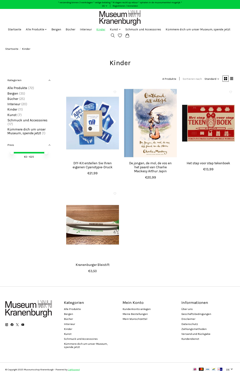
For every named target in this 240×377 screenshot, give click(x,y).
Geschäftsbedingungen (196, 314)
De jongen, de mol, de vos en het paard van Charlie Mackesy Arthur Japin (150, 167)
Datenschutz (189, 324)
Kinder (100, 29)
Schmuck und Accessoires (143, 29)
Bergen (56, 29)
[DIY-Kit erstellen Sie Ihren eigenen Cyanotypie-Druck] (92, 123)
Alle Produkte (17, 88)
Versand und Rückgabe (195, 334)
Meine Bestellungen (135, 314)
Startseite (14, 29)
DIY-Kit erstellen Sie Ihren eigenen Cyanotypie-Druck (93, 165)
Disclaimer (188, 319)
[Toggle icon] (112, 35)
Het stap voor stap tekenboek (208, 163)
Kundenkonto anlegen (137, 309)
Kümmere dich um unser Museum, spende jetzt (198, 29)
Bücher (70, 29)
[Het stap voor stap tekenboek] (208, 123)
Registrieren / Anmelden (125, 6)
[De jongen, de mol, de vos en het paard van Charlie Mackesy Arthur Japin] (150, 123)
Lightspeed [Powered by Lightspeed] (74, 370)
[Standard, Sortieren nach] (211, 79)
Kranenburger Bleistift (92, 265)
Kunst (12, 115)
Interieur (86, 29)
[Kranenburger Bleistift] (92, 225)
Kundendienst (190, 339)
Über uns (187, 309)
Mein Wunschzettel (135, 319)
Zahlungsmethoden (194, 329)
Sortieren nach (191, 79)
